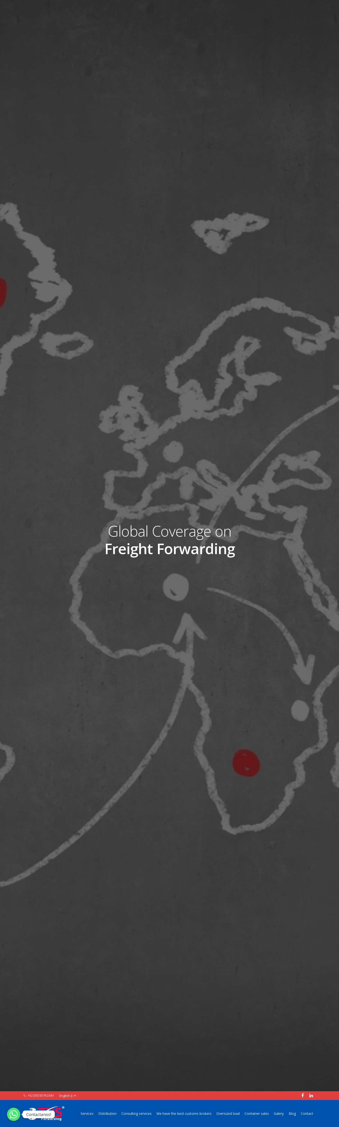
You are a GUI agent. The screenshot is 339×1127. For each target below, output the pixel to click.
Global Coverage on (169, 540)
